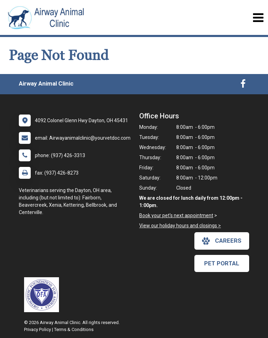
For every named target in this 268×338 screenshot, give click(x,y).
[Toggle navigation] (258, 18)
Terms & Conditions (74, 329)
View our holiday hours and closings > (180, 225)
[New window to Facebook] (243, 85)
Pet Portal (221, 263)
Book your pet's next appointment (176, 215)
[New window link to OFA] (43, 294)
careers (221, 241)
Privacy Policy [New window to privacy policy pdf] (37, 329)
